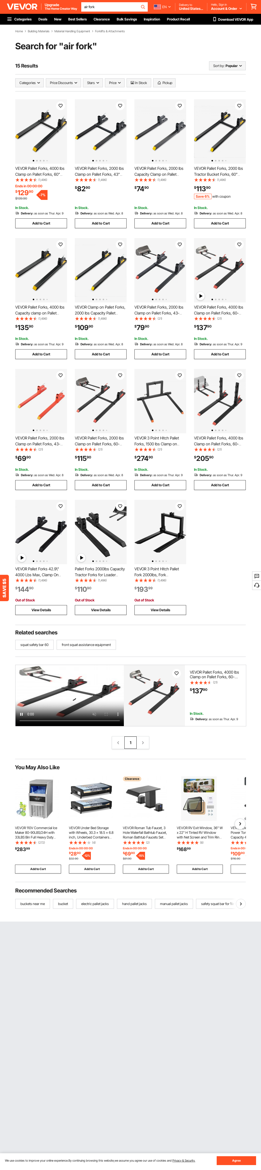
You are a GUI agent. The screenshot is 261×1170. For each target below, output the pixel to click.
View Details (41, 610)
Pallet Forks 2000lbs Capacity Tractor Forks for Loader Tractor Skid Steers (100, 574)
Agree (236, 1160)
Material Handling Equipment (72, 31)
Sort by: (219, 66)
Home (19, 31)
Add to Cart (41, 223)
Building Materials (38, 31)
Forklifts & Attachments (110, 31)
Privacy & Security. (183, 1160)
